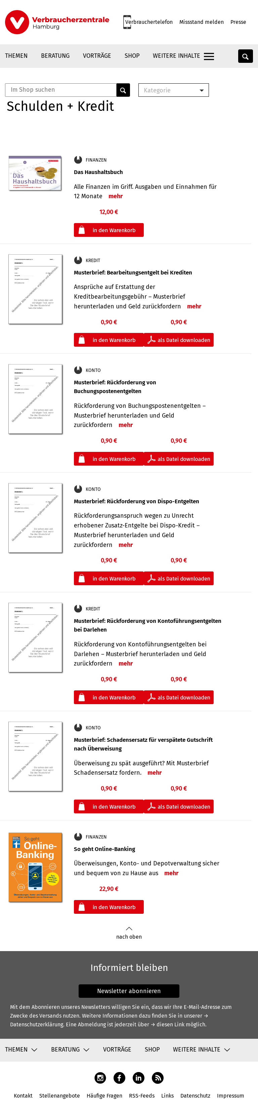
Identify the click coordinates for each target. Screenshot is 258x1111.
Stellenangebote (59, 1096)
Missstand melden (201, 22)
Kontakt (23, 1096)
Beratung (55, 55)
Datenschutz (195, 1096)
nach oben (129, 933)
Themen (16, 55)
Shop (132, 55)
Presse (238, 22)
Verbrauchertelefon (149, 22)
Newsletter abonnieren (129, 991)
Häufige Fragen (104, 1096)
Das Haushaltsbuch (98, 172)
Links (167, 1096)
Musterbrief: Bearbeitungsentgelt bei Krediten (133, 272)
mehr (116, 196)
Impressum (230, 1096)
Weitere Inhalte (176, 55)
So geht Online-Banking (104, 849)
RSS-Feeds (142, 1096)
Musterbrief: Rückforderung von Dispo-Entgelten (136, 501)
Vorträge (97, 55)
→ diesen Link (167, 1024)
